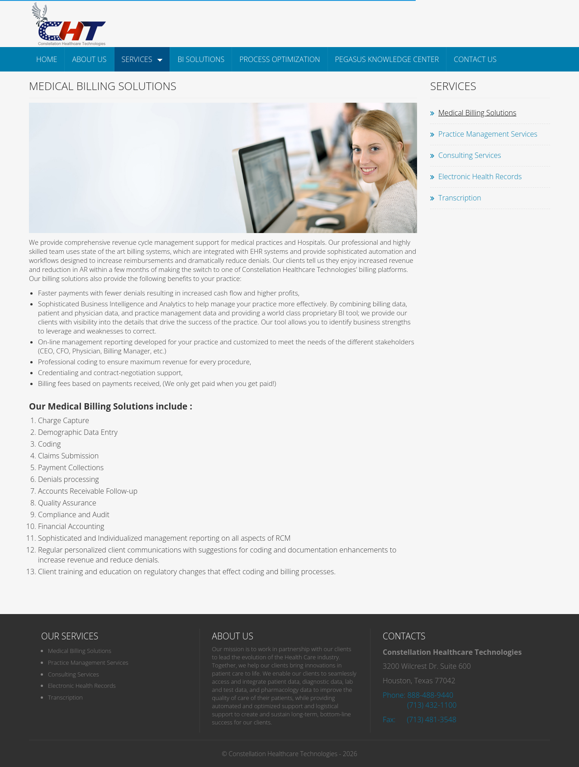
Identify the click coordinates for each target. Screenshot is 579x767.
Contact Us (475, 59)
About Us (89, 59)
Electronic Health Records (480, 176)
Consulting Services (469, 155)
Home (46, 59)
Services (142, 59)
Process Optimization (279, 59)
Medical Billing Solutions (477, 113)
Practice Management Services (487, 134)
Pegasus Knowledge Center (387, 59)
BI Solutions (200, 59)
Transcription (459, 198)
